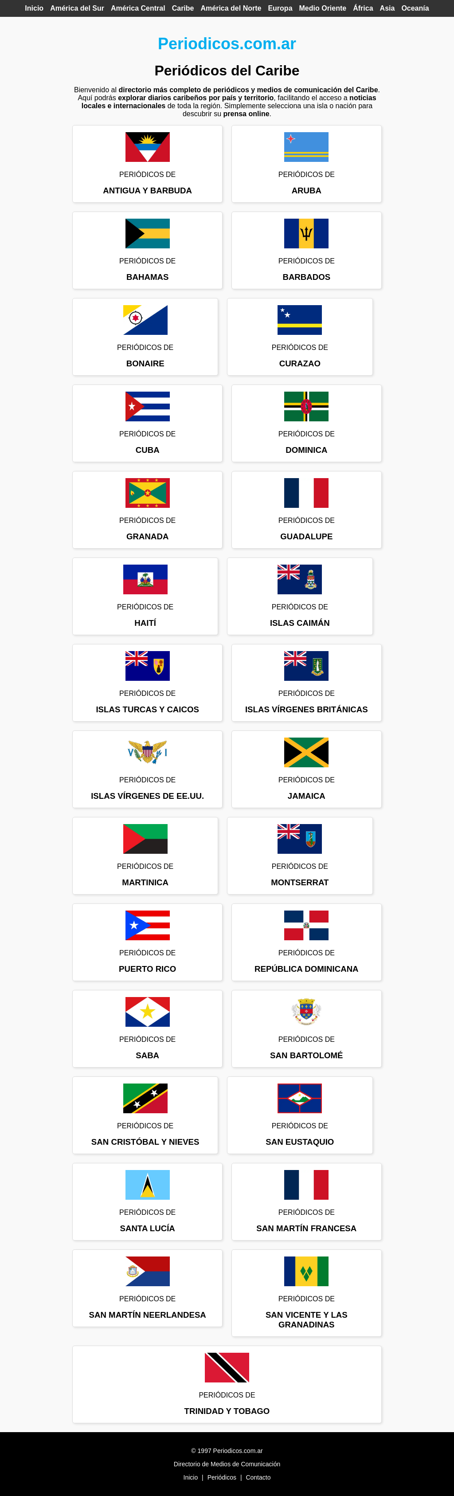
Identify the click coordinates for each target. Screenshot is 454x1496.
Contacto (258, 1477)
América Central (138, 8)
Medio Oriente (323, 8)
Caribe (183, 8)
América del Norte (230, 8)
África (363, 8)
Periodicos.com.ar (227, 44)
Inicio (34, 8)
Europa (280, 8)
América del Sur (77, 8)
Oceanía (415, 8)
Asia (387, 8)
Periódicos (221, 1477)
